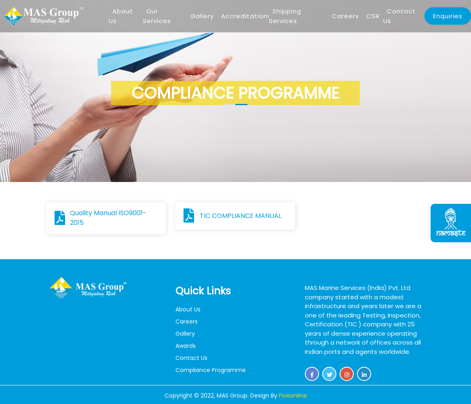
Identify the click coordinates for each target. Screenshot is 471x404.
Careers (345, 16)
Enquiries (448, 16)
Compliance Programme (210, 370)
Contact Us (399, 16)
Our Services (157, 16)
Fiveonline (293, 395)
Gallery (202, 16)
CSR (373, 16)
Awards (185, 346)
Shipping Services (285, 16)
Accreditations (246, 16)
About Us (121, 16)
